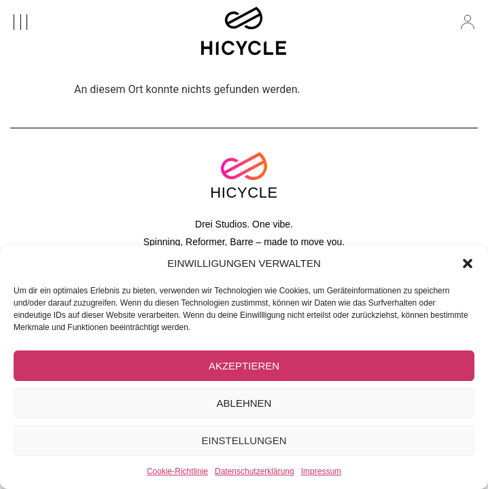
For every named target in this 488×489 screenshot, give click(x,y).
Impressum (321, 471)
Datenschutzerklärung (254, 471)
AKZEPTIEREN (244, 366)
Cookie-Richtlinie (177, 471)
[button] (467, 263)
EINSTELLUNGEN (243, 440)
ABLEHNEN (244, 403)
